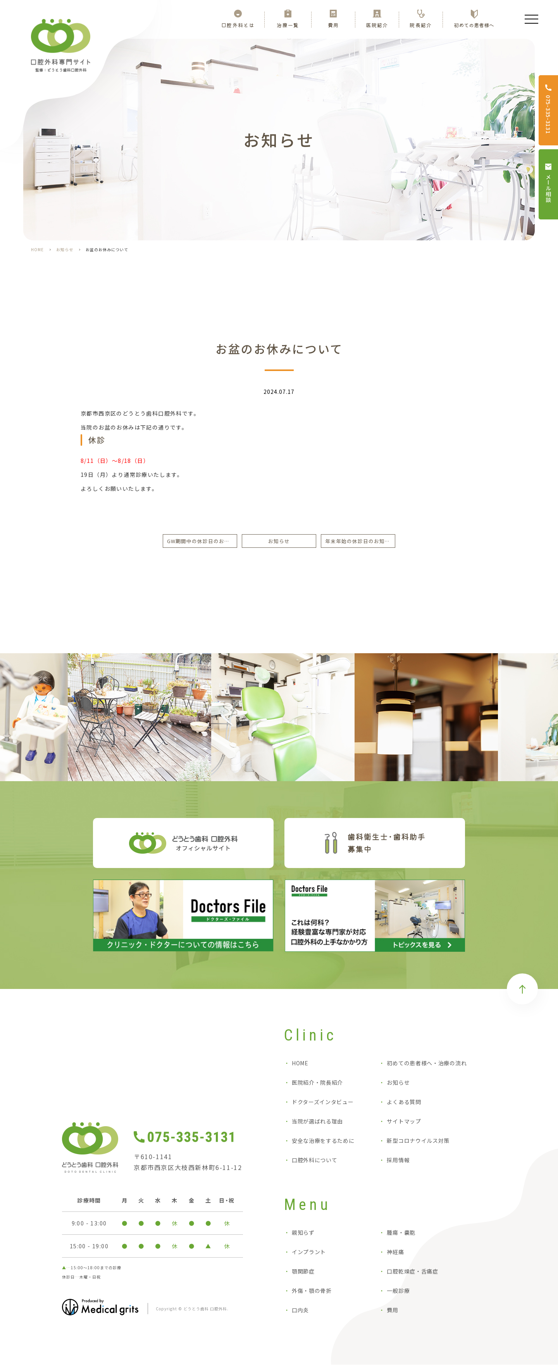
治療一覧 (288, 24)
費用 (333, 24)
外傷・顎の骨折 (312, 1291)
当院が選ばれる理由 (317, 1121)
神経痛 (395, 1252)
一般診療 (398, 1291)
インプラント (309, 1252)
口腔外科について (315, 1160)
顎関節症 (303, 1271)
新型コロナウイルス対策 (418, 1141)
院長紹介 (421, 24)
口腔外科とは (238, 24)
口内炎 (300, 1310)
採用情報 (398, 1160)
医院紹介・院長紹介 (317, 1083)
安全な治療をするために (323, 1141)
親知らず (303, 1233)
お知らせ (64, 249)
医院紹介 (377, 24)
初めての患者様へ (474, 24)
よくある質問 (404, 1102)
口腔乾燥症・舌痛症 (412, 1271)
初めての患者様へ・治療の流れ (427, 1063)
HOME (37, 249)
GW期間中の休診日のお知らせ (202, 541)
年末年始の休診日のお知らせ (360, 541)
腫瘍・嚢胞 (401, 1233)
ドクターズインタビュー (323, 1102)
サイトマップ (404, 1121)
